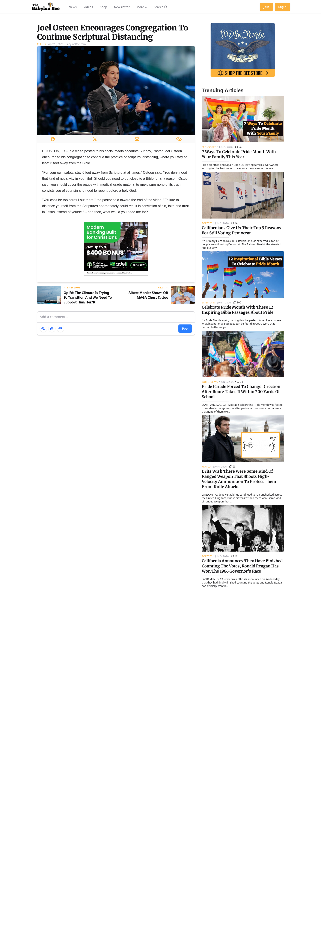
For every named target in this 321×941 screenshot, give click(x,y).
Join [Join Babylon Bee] (266, 7)
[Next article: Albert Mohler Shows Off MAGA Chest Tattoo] (157, 348)
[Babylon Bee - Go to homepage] (45, 7)
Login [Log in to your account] (282, 7)
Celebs (41, 98)
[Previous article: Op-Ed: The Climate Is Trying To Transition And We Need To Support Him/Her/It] (75, 348)
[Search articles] (160, 7)
